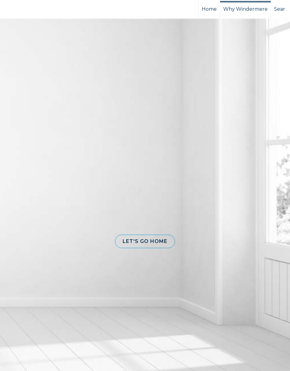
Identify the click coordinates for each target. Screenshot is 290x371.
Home (209, 9)
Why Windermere (245, 9)
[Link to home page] (28, 9)
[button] (145, 241)
